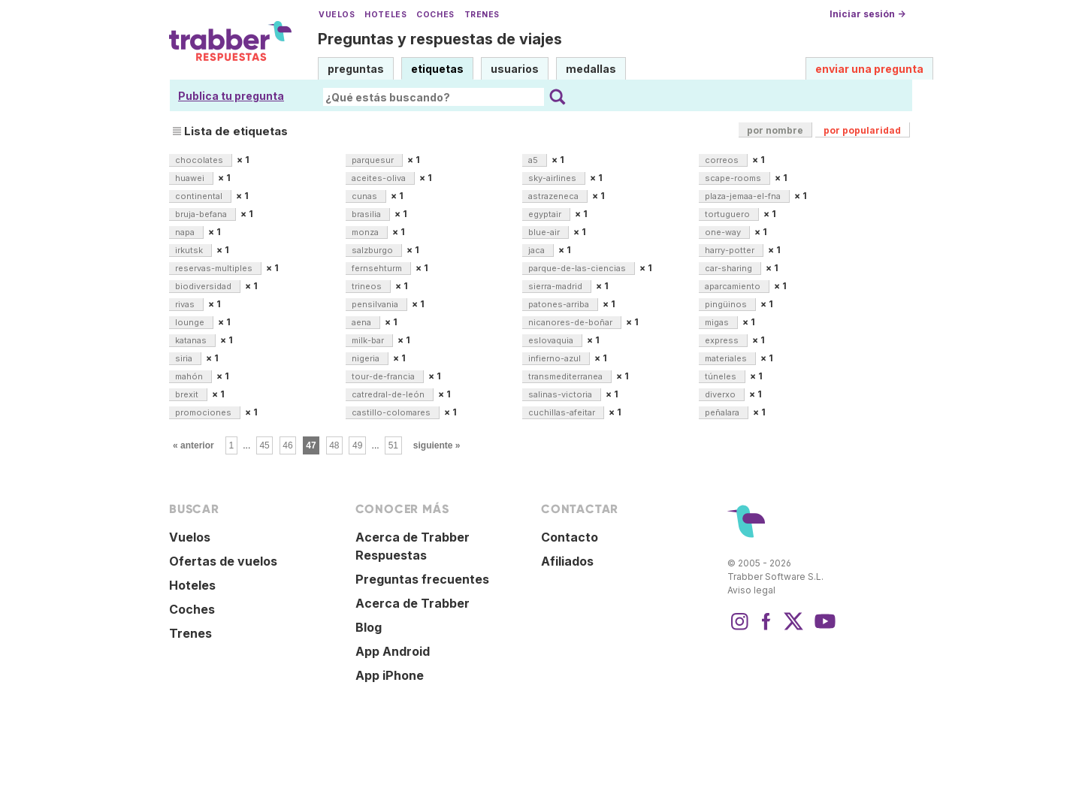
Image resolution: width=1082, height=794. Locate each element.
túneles (722, 376)
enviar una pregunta (869, 68)
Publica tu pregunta (231, 95)
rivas (186, 304)
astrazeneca (554, 196)
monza (366, 232)
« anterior (193, 445)
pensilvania (376, 304)
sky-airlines (553, 178)
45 (264, 445)
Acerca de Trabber (412, 603)
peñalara (723, 412)
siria (185, 358)
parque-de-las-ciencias (578, 268)
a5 (534, 160)
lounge (191, 322)
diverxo (721, 394)
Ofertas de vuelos (223, 561)
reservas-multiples (215, 268)
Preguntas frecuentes (422, 579)
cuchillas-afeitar (562, 412)
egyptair (546, 214)
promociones (204, 412)
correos (723, 160)
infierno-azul (555, 358)
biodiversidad (204, 286)
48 (334, 445)
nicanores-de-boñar (571, 322)
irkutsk (190, 250)
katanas (192, 340)
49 (357, 445)
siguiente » (437, 445)
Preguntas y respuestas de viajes (440, 39)
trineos (368, 286)
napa (186, 232)
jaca (537, 250)
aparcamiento (734, 286)
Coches (435, 15)
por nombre (775, 130)
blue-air (545, 232)
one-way (724, 232)
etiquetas (437, 68)
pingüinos (727, 304)
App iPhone (389, 675)
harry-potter (731, 250)
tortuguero (728, 214)
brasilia (367, 214)
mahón (190, 376)
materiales (727, 358)
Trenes (482, 15)
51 (393, 445)
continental (200, 196)
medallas (591, 68)
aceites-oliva (380, 178)
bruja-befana (202, 214)
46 (287, 445)
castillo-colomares (392, 412)
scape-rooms (734, 178)
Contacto (569, 537)
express (723, 340)
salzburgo (373, 250)
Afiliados (567, 561)
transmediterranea (566, 376)
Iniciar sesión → (867, 14)
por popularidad (862, 130)
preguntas (356, 68)
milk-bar (369, 340)
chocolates (200, 160)
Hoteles (385, 15)
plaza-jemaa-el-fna (744, 196)
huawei (191, 178)
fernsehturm (378, 268)
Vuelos (337, 15)
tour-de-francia (384, 376)
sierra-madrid (556, 286)
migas (718, 322)
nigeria (367, 358)
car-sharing (729, 268)
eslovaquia (552, 340)
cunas (365, 196)
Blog (368, 627)
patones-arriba (559, 304)
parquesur (374, 160)
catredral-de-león (389, 394)
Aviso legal (751, 590)
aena (362, 322)
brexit (188, 394)
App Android (392, 651)
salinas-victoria (561, 394)
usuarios (515, 68)
